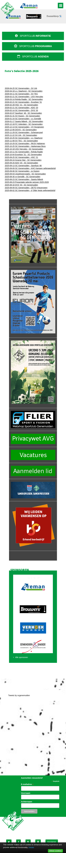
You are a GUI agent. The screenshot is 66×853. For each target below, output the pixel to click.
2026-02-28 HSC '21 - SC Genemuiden (21, 105)
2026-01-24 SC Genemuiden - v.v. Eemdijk (23, 119)
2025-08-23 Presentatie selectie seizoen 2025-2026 (27, 182)
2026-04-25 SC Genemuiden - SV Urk (21, 88)
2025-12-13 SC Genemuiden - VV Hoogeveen (24, 127)
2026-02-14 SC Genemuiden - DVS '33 (21, 110)
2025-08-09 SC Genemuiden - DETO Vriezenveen (26, 188)
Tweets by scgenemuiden (19, 695)
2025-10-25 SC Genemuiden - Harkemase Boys (25, 146)
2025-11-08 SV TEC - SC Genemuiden (21, 141)
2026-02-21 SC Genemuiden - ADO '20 (21, 108)
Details (31, 847)
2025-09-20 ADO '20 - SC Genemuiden (21, 163)
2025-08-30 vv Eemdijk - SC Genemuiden (22, 177)
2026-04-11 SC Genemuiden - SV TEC (21, 94)
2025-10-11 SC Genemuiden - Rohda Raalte (24, 152)
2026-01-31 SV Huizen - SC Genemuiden (22, 116)
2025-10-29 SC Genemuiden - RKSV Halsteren (25, 143)
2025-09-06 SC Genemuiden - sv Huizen (22, 171)
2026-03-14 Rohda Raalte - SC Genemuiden (24, 99)
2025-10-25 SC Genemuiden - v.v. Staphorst (23, 138)
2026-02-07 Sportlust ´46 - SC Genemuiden (23, 113)
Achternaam (26, 802)
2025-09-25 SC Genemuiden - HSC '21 (21, 157)
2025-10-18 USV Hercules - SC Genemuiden (24, 149)
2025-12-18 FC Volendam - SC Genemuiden (24, 124)
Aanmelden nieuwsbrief (32, 778)
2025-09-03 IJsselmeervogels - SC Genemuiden (25, 174)
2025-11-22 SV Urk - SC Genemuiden (21, 135)
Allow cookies (55, 851)
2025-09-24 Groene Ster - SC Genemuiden (23, 160)
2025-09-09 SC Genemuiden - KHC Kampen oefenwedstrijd (30, 168)
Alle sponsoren (21, 657)
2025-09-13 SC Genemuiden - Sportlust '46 (23, 166)
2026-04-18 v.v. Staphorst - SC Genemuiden (23, 91)
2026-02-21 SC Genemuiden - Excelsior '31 (23, 102)
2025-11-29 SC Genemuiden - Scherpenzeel (24, 132)
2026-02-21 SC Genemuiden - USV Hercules (24, 96)
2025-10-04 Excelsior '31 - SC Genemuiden (23, 154)
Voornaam (25, 793)
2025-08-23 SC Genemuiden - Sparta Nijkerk (24, 179)
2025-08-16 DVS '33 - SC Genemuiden (21, 185)
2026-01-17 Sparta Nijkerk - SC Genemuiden (24, 121)
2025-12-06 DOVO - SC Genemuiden (21, 130)
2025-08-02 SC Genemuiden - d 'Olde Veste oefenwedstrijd (30, 190)
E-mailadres (27, 784)
